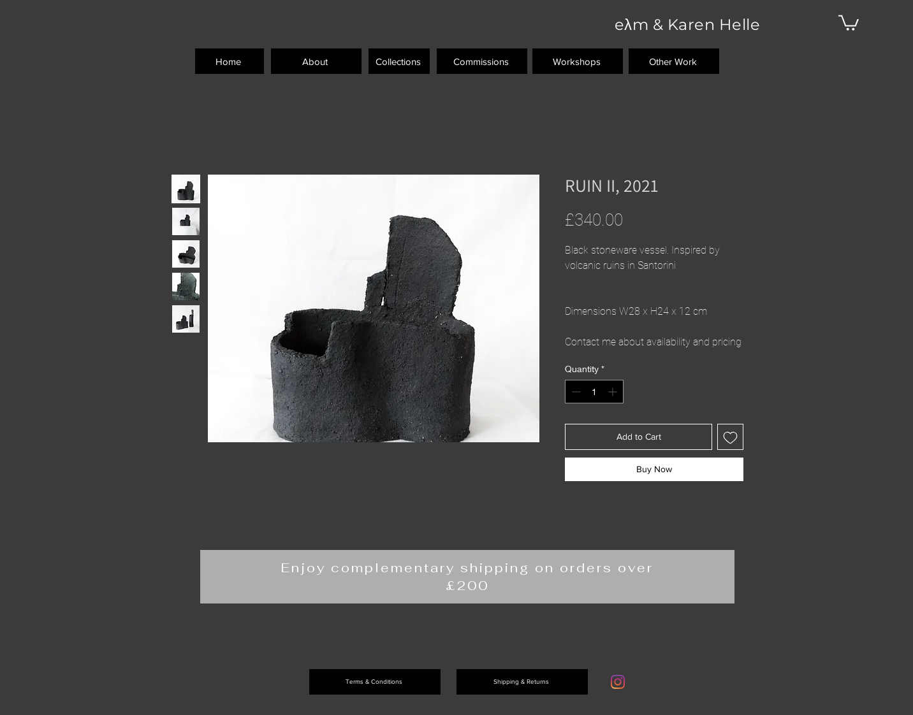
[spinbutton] (594, 391)
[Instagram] (618, 682)
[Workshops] (577, 61)
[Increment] (614, 391)
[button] (848, 22)
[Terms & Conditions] (375, 682)
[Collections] (399, 61)
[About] (316, 61)
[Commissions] (482, 61)
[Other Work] (674, 61)
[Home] (229, 61)
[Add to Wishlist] (730, 437)
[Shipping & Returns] (522, 682)
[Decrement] (575, 391)
